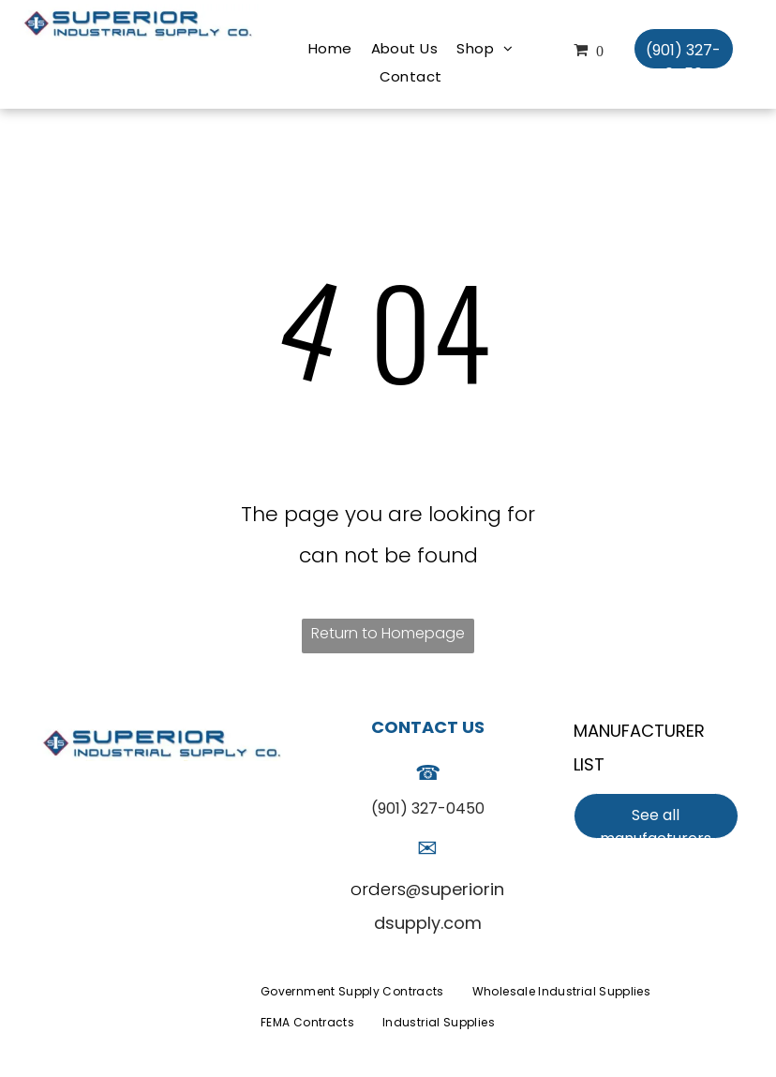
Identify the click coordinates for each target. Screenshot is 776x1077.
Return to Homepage (388, 633)
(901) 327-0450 (428, 808)
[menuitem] (330, 49)
